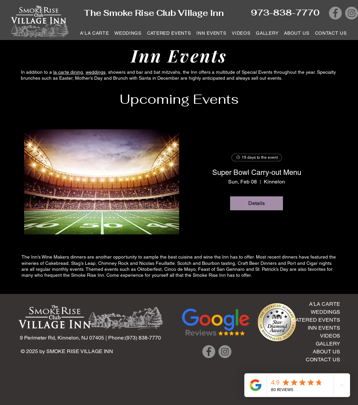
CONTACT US (323, 359)
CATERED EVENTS (316, 320)
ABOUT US (326, 351)
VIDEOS (330, 336)
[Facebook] (335, 13)
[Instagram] (351, 13)
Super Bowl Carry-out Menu (256, 172)
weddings (95, 72)
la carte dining (68, 72)
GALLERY (328, 344)
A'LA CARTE (324, 304)
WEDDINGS (325, 312)
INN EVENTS (324, 328)
